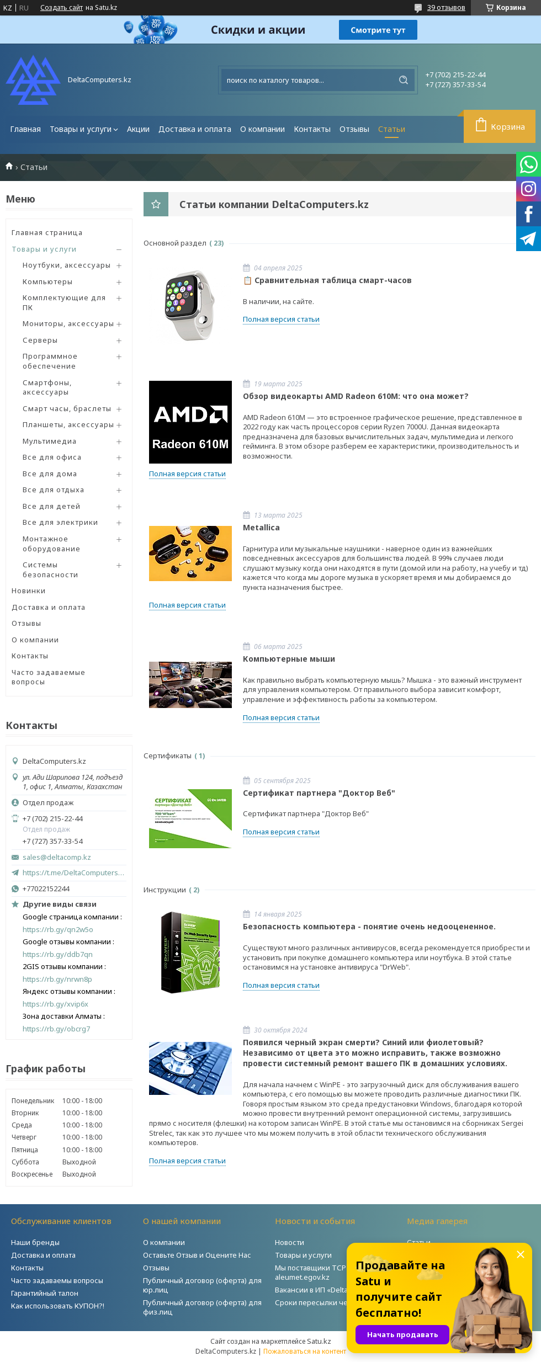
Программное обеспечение (50, 361)
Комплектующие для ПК (64, 302)
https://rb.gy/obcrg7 (56, 1029)
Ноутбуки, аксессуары (67, 265)
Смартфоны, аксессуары (47, 387)
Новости (289, 1242)
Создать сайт (61, 8)
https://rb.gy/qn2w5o (58, 929)
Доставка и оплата (194, 129)
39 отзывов (446, 7)
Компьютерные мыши (289, 658)
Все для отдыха (53, 489)
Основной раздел (175, 243)
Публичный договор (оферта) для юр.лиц (202, 1285)
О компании (262, 129)
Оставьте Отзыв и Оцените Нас (197, 1255)
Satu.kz (319, 1341)
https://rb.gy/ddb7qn (58, 954)
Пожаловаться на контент (304, 1351)
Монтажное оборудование (52, 544)
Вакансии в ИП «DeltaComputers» (332, 1290)
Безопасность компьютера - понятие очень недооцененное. (369, 926)
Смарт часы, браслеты (67, 408)
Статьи (391, 129)
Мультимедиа (50, 441)
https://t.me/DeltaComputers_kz (74, 872)
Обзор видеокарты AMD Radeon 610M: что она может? (356, 396)
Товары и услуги (81, 129)
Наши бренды (35, 1242)
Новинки (29, 590)
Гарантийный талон (44, 1293)
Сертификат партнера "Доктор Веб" (319, 793)
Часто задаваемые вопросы (49, 677)
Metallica (261, 527)
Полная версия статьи (281, 319)
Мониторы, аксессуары (68, 323)
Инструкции (165, 890)
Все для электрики (60, 522)
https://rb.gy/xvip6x (55, 1004)
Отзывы (354, 129)
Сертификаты (168, 755)
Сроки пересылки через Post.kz (330, 1302)
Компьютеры (48, 281)
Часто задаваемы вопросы (57, 1280)
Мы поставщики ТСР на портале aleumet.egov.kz (330, 1272)
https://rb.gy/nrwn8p (57, 979)
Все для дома (50, 473)
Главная (25, 129)
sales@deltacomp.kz (57, 857)
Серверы (40, 340)
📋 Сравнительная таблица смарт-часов (327, 280)
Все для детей (52, 506)
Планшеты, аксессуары (68, 424)
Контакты (312, 129)
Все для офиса (52, 457)
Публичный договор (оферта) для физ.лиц (202, 1307)
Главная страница (47, 232)
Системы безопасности (50, 569)
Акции (138, 129)
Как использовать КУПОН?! (57, 1306)
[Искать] (404, 80)
